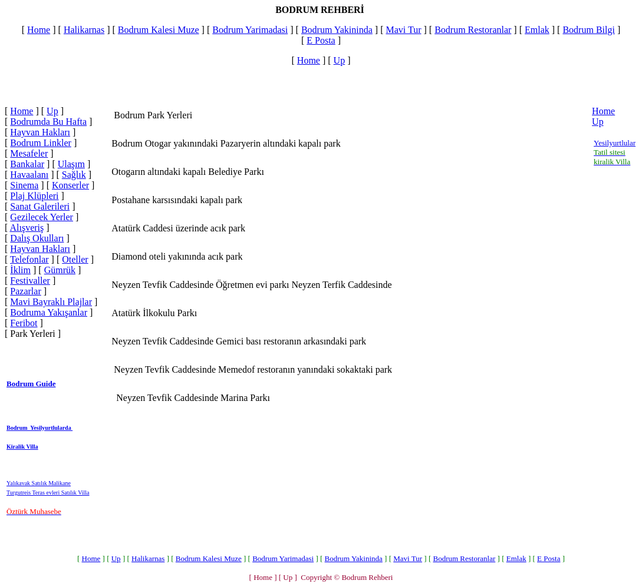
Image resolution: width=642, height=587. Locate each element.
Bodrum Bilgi (588, 30)
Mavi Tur (403, 30)
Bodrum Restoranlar (472, 30)
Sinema (24, 185)
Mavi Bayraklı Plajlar (51, 302)
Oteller (75, 259)
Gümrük (59, 270)
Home (38, 30)
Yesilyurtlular (615, 142)
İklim (20, 270)
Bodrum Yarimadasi (250, 30)
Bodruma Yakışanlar (48, 312)
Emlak (537, 30)
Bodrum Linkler (40, 143)
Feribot (23, 323)
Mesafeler (29, 153)
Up (339, 60)
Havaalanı (29, 175)
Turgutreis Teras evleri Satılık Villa (48, 492)
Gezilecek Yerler (41, 217)
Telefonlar (29, 259)
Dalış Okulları (37, 238)
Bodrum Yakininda (337, 30)
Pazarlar (25, 291)
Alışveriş (26, 228)
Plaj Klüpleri (34, 196)
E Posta (321, 40)
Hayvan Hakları (40, 132)
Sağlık (74, 175)
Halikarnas (84, 30)
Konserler (70, 185)
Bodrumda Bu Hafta (48, 122)
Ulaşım (71, 164)
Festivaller (30, 281)
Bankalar (27, 164)
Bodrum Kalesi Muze (158, 30)
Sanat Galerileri (40, 206)
